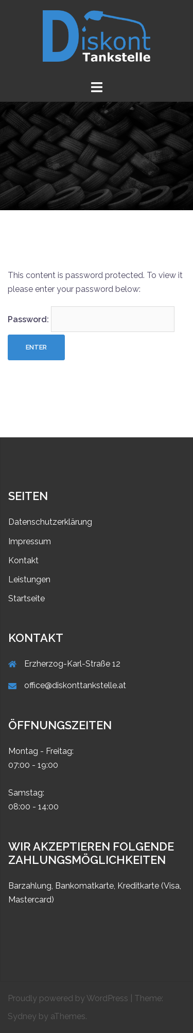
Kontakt (23, 560)
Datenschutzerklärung (50, 522)
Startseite (26, 598)
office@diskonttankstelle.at (75, 685)
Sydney (22, 1016)
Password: (91, 319)
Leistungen (29, 579)
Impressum (29, 541)
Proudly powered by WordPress (68, 998)
